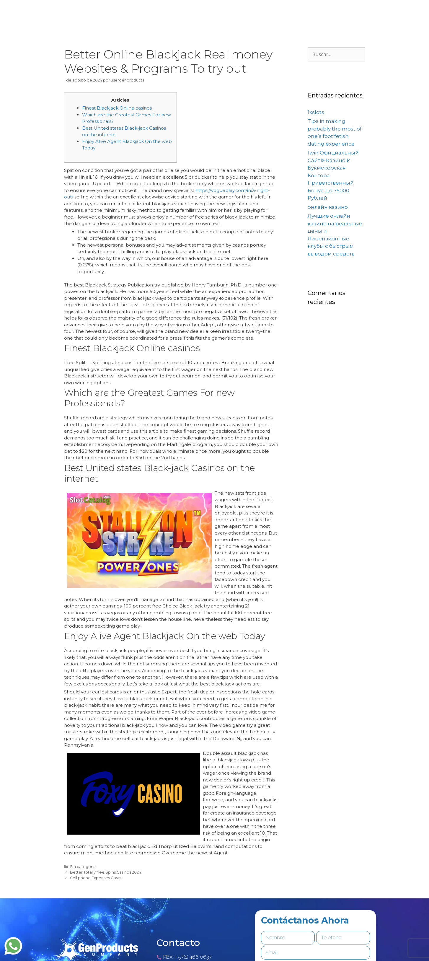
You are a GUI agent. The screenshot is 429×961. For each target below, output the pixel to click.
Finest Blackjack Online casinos (117, 108)
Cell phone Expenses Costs (95, 878)
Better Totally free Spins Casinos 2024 (105, 872)
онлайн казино (328, 207)
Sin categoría (83, 866)
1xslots (316, 112)
